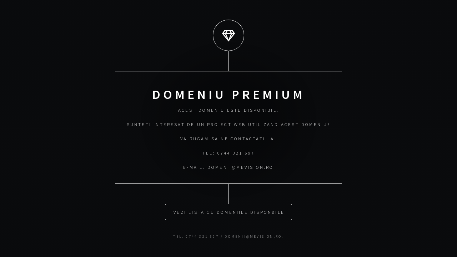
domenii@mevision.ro (240, 167)
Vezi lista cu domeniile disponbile (229, 212)
